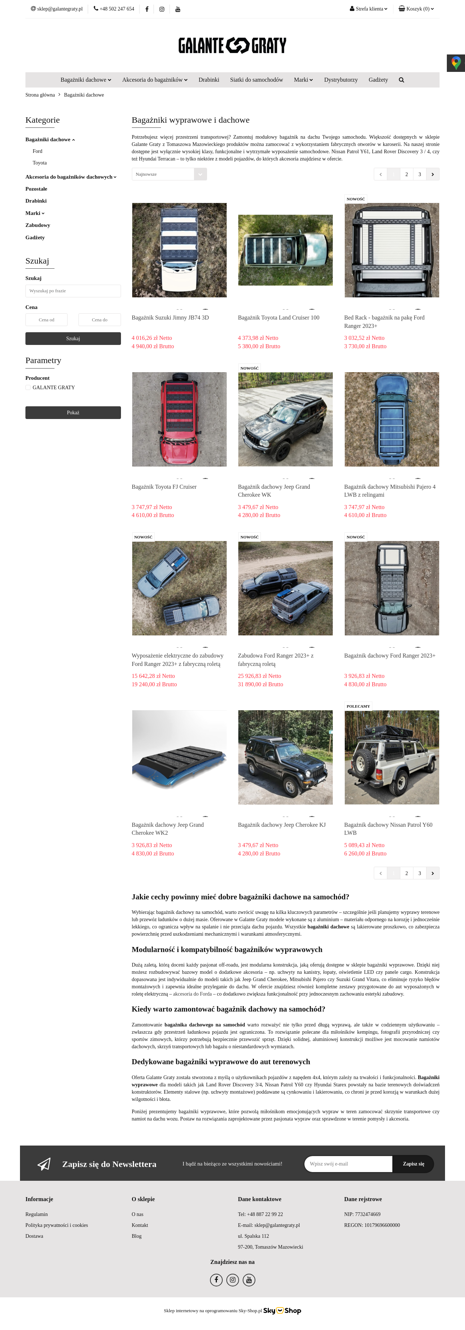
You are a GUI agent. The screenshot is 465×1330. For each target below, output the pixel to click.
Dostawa (34, 1236)
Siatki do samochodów (256, 80)
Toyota (40, 163)
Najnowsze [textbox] (146, 174)
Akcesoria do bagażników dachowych (71, 177)
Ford (37, 151)
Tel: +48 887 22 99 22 (260, 1214)
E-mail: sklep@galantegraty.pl (269, 1225)
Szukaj (73, 338)
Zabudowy (37, 225)
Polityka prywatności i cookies (56, 1225)
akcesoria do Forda (192, 994)
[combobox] (169, 174)
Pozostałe (36, 189)
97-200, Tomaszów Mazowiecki (270, 1247)
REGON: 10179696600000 (372, 1225)
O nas (137, 1214)
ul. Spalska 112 (253, 1236)
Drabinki (209, 80)
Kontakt (140, 1225)
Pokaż (73, 412)
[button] (416, 9)
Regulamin (36, 1214)
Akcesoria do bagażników (155, 80)
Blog (137, 1236)
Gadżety (378, 80)
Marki (303, 80)
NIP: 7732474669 (362, 1214)
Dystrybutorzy (340, 80)
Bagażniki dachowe (86, 80)
